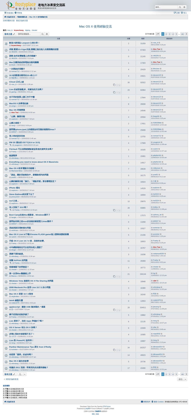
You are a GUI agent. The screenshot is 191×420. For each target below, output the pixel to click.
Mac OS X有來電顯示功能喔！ (22, 168)
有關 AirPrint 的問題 (18, 260)
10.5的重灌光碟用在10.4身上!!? (23, 75)
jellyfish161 (157, 155)
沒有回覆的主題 (9, 20)
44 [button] (182, 34)
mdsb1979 (15, 303)
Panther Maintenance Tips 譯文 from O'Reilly (30, 347)
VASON (14, 52)
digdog (27, 30)
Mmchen (156, 69)
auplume (14, 119)
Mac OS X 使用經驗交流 (95, 26)
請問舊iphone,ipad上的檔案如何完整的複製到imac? (32, 129)
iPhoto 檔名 (14, 188)
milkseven (156, 168)
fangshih (156, 116)
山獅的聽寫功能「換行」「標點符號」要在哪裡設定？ (32, 181)
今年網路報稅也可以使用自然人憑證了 (26, 247)
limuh (13, 65)
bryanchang (18, 30)
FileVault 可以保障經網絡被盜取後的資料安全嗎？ (31, 149)
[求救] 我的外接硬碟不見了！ (22, 334)
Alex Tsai (156, 49)
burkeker (14, 349)
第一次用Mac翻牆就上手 (20, 273)
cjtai (154, 281)
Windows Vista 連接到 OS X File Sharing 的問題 (31, 281)
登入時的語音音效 (17, 136)
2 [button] (166, 34)
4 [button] (172, 34)
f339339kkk (157, 123)
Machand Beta (16, 171)
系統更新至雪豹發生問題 (20, 228)
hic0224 (156, 194)
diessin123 (157, 75)
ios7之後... (14, 201)
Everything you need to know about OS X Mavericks (33, 162)
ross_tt (9, 30)
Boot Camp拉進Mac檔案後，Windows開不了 (29, 215)
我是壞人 (14, 78)
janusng (156, 307)
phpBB (87, 408)
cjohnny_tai (157, 215)
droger (13, 250)
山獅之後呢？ (15, 123)
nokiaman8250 (158, 254)
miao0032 (156, 334)
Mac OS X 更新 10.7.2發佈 (21, 294)
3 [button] (169, 34)
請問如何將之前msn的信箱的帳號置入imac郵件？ (31, 221)
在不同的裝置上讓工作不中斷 (22, 97)
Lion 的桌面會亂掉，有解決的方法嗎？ (26, 89)
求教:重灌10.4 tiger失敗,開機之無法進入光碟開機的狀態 (33, 49)
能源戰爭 (13, 155)
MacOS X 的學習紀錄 (18, 103)
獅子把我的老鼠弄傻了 (19, 314)
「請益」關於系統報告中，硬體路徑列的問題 (29, 175)
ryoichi (155, 149)
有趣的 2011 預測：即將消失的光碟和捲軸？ (28, 367)
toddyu (155, 207)
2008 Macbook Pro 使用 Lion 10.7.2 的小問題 (29, 287)
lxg (154, 273)
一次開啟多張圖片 (17, 69)
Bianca (13, 276)
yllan (155, 327)
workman (14, 230)
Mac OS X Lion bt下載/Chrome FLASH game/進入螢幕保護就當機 (39, 234)
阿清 (154, 294)
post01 (13, 177)
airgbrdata (15, 296)
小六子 (13, 336)
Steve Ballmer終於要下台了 (21, 194)
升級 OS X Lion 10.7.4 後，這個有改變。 (27, 241)
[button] (157, 34)
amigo (13, 106)
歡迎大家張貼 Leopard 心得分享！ (24, 43)
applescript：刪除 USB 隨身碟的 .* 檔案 (27, 307)
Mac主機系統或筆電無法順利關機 (24, 62)
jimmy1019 (15, 197)
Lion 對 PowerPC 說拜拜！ (21, 340)
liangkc (13, 217)
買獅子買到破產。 (17, 254)
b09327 (14, 132)
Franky (13, 151)
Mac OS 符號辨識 (17, 110)
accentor (156, 234)
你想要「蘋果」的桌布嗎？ (21, 354)
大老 (154, 181)
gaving (13, 92)
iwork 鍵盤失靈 (16, 300)
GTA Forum (106, 406)
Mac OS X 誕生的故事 (19, 361)
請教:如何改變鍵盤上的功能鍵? (23, 56)
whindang (14, 158)
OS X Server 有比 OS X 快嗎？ (23, 327)
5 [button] (176, 34)
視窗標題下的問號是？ (19, 267)
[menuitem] (18, 13)
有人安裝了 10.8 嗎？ (18, 207)
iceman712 (15, 71)
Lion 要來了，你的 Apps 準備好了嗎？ (26, 321)
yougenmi (18, 145)
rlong (13, 125)
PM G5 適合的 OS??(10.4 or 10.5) (24, 142)
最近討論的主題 (22, 20)
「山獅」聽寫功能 (17, 116)
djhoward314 (158, 347)
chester (34, 30)
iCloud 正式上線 (16, 82)
